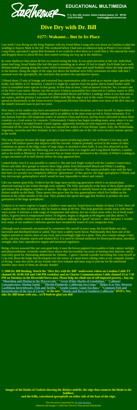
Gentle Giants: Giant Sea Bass (79, 287)
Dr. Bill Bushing (83, 402)
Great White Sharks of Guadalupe (82, 281)
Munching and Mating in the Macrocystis (29, 281)
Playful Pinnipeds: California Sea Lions (70, 284)
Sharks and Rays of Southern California (88, 291)
